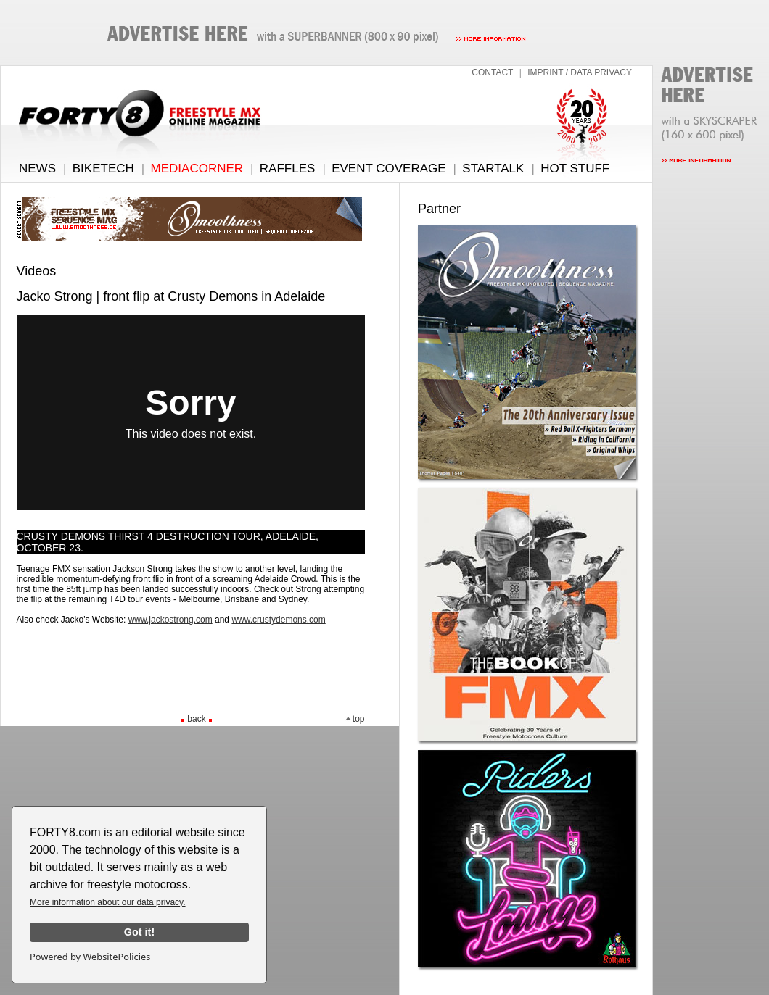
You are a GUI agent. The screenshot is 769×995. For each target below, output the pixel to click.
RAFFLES (288, 168)
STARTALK (493, 168)
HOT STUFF (574, 168)
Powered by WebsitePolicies (90, 956)
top (355, 719)
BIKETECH (103, 168)
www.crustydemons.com (278, 620)
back (196, 719)
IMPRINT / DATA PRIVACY (579, 72)
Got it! (139, 932)
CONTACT (492, 72)
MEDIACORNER (197, 168)
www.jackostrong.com (170, 620)
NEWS (37, 168)
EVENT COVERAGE (388, 168)
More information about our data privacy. (108, 902)
